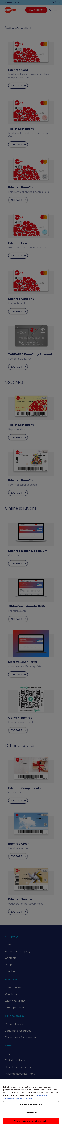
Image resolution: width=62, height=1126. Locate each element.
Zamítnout (31, 1113)
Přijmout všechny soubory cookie (31, 1121)
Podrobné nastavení (31, 1104)
